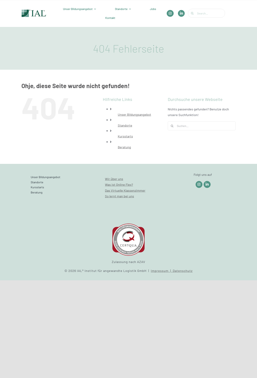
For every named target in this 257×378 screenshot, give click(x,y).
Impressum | (162, 271)
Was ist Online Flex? (119, 185)
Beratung (124, 147)
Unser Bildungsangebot (134, 114)
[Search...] (206, 13)
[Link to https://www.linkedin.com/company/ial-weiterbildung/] (207, 184)
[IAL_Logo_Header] (33, 11)
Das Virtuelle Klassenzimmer (125, 190)
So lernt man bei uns (119, 196)
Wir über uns (114, 179)
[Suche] (192, 13)
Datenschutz (183, 271)
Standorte (125, 125)
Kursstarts (125, 136)
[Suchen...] (202, 125)
